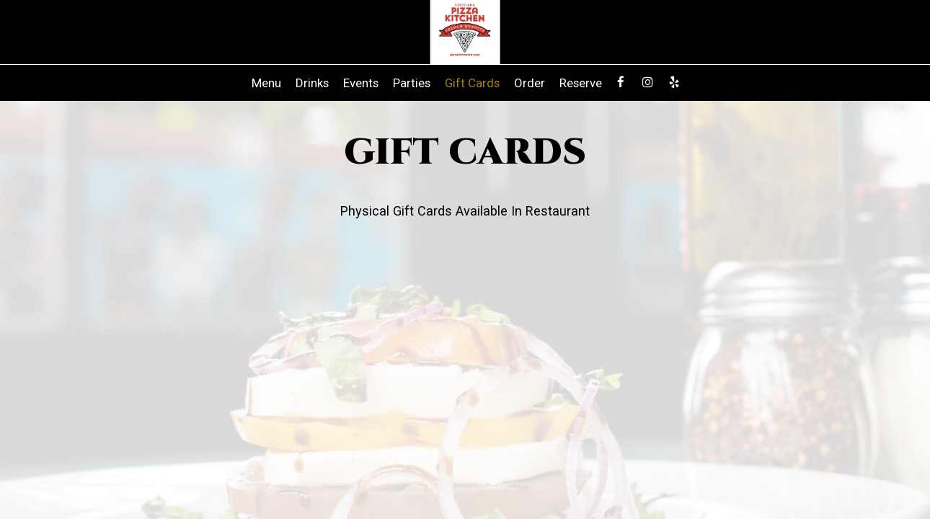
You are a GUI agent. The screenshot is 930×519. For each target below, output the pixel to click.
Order (529, 83)
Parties (411, 83)
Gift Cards (472, 83)
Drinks (312, 83)
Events (360, 83)
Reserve (580, 83)
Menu (266, 83)
